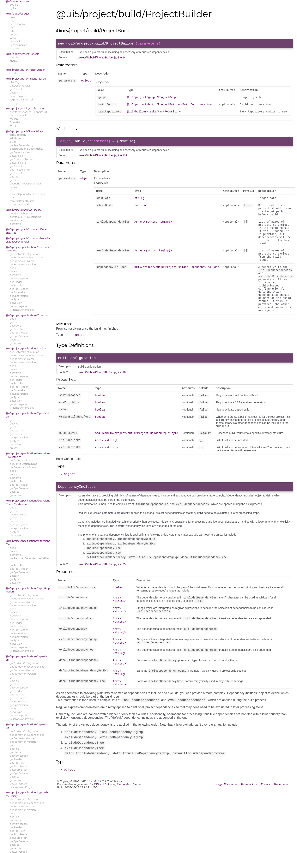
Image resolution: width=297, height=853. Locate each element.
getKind (14, 271)
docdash (127, 815)
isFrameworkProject (22, 309)
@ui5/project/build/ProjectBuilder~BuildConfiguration (169, 107)
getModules (17, 220)
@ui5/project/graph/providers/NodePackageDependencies (28, 240)
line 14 (121, 58)
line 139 (122, 159)
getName (15, 223)
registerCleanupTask (21, 99)
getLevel (15, 41)
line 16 (121, 397)
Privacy (265, 815)
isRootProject (18, 96)
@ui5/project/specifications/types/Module (28, 726)
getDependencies (20, 85)
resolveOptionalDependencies (27, 194)
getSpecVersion (19, 295)
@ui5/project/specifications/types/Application (28, 590)
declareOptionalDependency (26, 148)
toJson (14, 118)
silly (12, 31)
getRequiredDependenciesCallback (30, 560)
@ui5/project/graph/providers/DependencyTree (28, 231)
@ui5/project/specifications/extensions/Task (28, 542)
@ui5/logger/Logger (17, 13)
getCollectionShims (21, 460)
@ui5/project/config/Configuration (25, 108)
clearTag (15, 82)
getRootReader (19, 288)
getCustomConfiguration (24, 254)
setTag (14, 103)
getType (14, 299)
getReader (16, 281)
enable (14, 60)
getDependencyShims (23, 467)
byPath (14, 8)
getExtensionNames (21, 159)
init (12, 64)
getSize (14, 180)
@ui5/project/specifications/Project (26, 348)
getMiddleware (18, 514)
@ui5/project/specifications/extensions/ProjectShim (28, 455)
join (12, 190)
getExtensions (18, 162)
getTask (14, 575)
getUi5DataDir (18, 115)
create (13, 448)
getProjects (16, 173)
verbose (14, 34)
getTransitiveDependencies (25, 183)
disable (14, 57)
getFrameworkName (22, 261)
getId (13, 268)
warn (13, 38)
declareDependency (21, 145)
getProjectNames (20, 169)
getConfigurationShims (23, 463)
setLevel (14, 48)
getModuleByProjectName (25, 216)
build (13, 73)
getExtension (17, 155)
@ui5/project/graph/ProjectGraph (25, 131)
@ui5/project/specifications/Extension (27, 315)
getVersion (16, 302)
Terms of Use (249, 815)
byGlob (14, 4)
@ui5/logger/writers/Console (22, 53)
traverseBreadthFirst (22, 201)
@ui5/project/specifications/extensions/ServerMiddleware (28, 502)
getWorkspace (18, 306)
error (13, 17)
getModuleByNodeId (22, 213)
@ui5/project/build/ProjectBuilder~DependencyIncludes (176, 282)
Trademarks (281, 815)
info (12, 20)
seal (12, 197)
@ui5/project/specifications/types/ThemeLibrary (27, 794)
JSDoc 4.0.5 (101, 815)
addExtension (18, 134)
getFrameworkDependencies (27, 257)
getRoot (15, 176)
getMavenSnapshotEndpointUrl (28, 112)
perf (12, 27)
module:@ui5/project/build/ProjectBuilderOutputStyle (136, 459)
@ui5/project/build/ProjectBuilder (25, 69)
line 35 (121, 590)
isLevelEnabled (18, 24)
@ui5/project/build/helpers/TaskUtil (26, 78)
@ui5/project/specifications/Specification (28, 415)
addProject (16, 138)
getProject (16, 89)
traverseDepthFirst (21, 204)
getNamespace (19, 278)
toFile (13, 125)
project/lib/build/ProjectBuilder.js (97, 58)
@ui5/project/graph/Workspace (24, 209)
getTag (14, 92)
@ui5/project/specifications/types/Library (27, 658)
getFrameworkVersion (23, 264)
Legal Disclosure (226, 815)
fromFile (15, 122)
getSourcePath (18, 292)
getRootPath (17, 285)
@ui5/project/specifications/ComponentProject (28, 249)
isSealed (14, 187)
